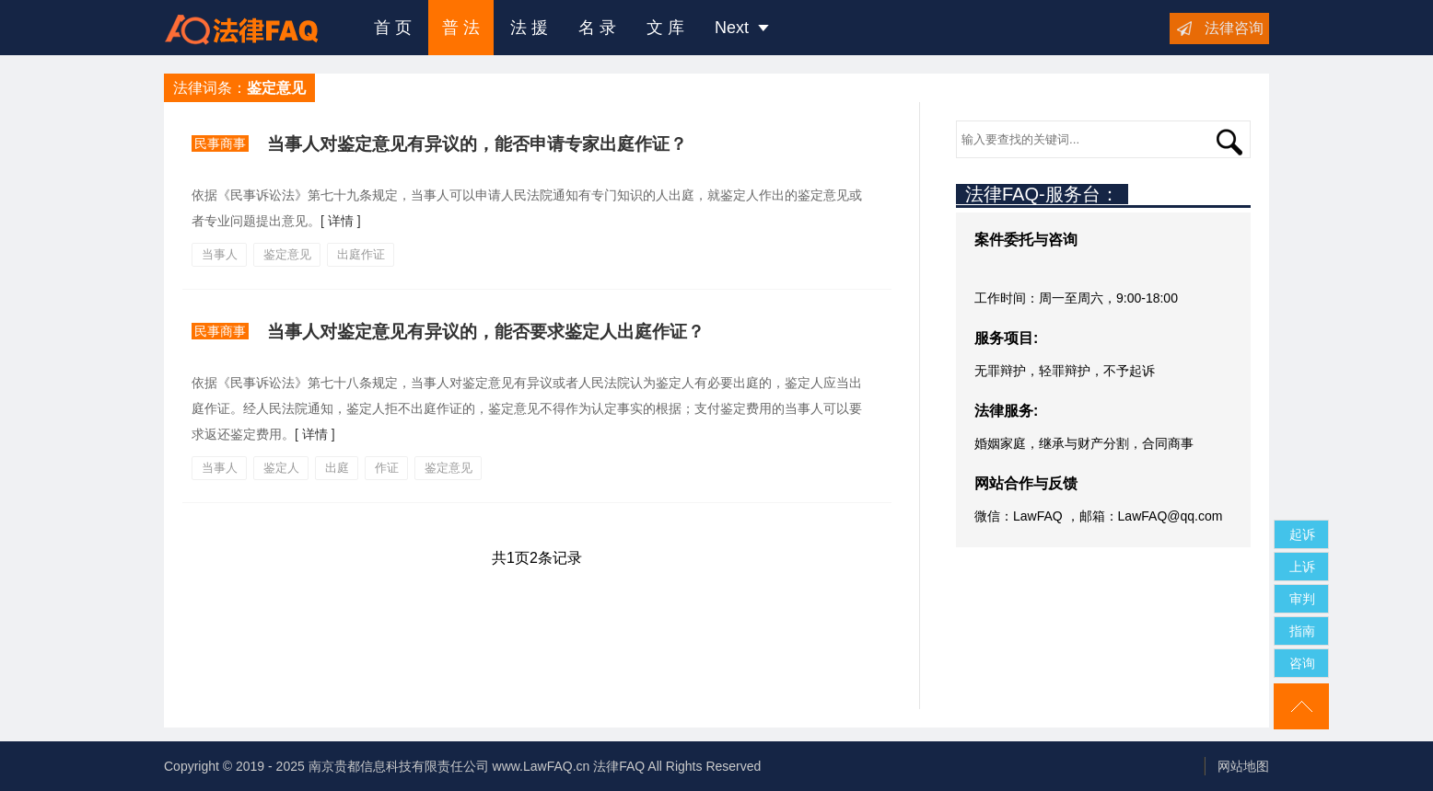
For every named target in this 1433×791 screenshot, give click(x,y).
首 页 (393, 27)
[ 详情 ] (340, 220)
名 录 (597, 27)
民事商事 (220, 143)
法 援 (529, 27)
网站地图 (1243, 766)
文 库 (665, 27)
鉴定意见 (287, 254)
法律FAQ (619, 766)
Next (742, 27)
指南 (1302, 631)
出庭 (337, 468)
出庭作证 (361, 254)
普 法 (461, 27)
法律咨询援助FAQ (255, 27)
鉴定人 (281, 468)
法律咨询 (1234, 28)
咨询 (1302, 663)
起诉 (1302, 534)
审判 (1302, 598)
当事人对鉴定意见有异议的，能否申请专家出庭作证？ (477, 144)
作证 (387, 468)
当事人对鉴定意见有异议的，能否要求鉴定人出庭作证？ (486, 331)
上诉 (1302, 566)
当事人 (220, 254)
